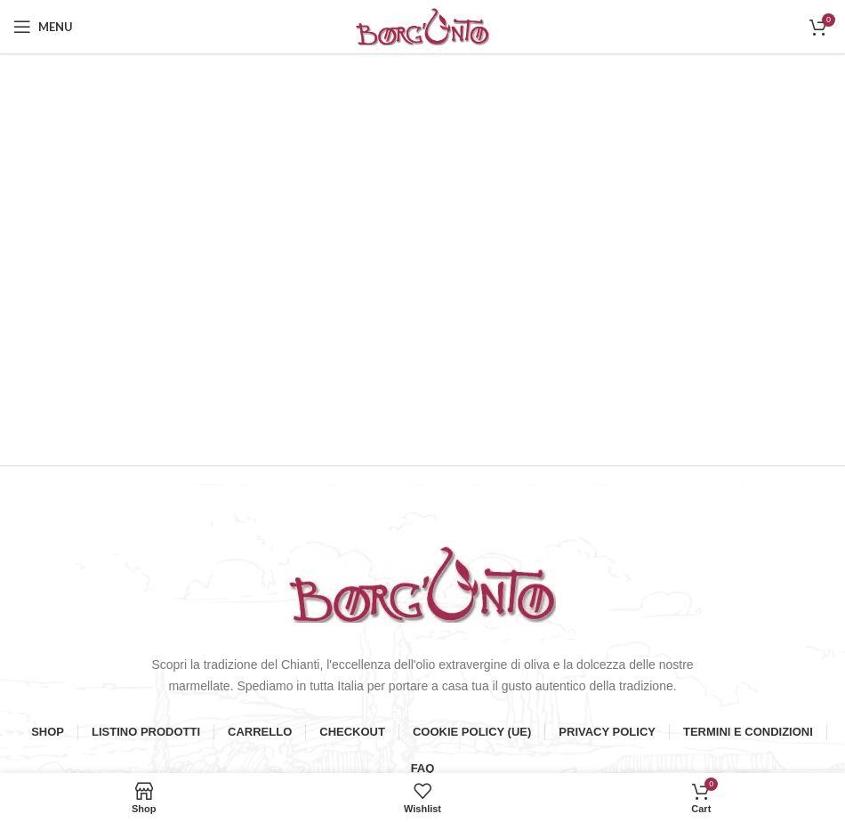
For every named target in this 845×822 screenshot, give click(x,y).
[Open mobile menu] (43, 26)
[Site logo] (422, 26)
